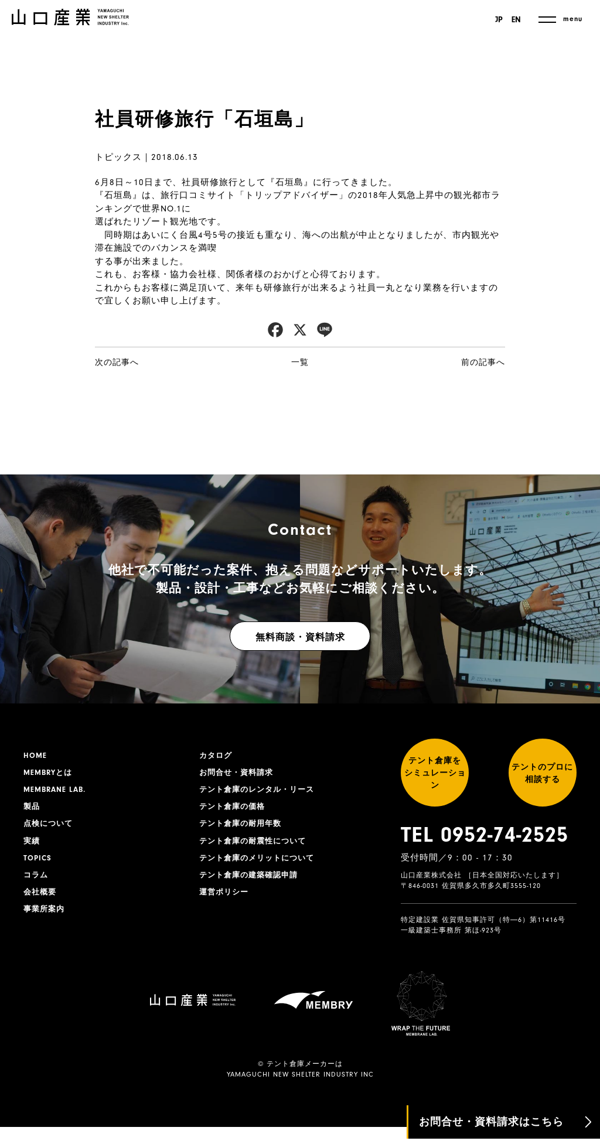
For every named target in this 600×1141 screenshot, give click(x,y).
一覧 (300, 362)
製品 (32, 810)
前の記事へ (483, 362)
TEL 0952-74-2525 (484, 849)
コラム (36, 883)
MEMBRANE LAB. (57, 792)
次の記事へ (117, 362)
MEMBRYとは (49, 774)
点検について (49, 828)
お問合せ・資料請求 (238, 774)
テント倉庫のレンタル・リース (260, 792)
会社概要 (41, 901)
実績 (32, 847)
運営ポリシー (225, 901)
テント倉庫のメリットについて (260, 865)
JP (497, 20)
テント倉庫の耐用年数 (243, 828)
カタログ (216, 756)
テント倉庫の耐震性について (256, 847)
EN (516, 20)
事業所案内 (45, 919)
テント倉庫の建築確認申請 (252, 883)
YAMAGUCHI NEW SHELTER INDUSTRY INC (300, 1088)
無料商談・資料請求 (300, 637)
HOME (35, 756)
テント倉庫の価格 (234, 810)
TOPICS (38, 865)
